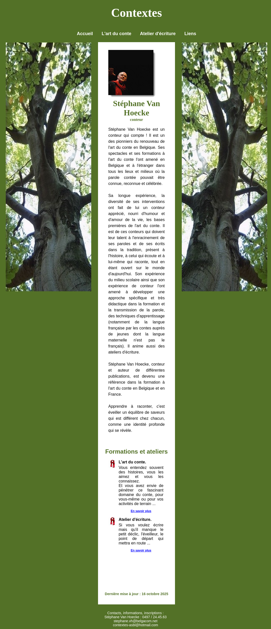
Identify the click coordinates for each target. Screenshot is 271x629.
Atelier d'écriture (157, 33)
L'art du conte (116, 33)
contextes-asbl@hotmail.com (135, 625)
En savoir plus (141, 511)
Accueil (85, 33)
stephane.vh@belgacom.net (135, 621)
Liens (190, 33)
